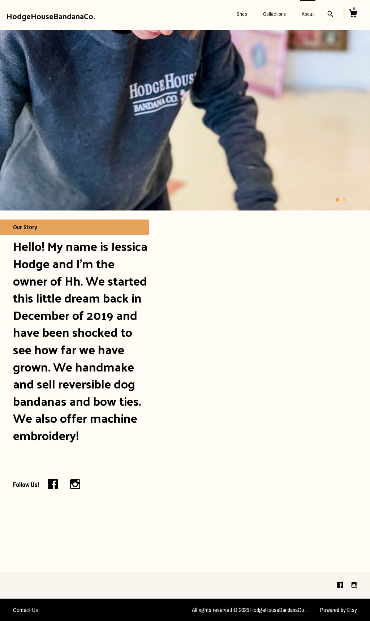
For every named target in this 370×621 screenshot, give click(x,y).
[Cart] (353, 14)
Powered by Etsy (338, 610)
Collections (274, 14)
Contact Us (25, 610)
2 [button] (345, 199)
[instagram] (354, 585)
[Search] (330, 15)
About (308, 14)
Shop (242, 14)
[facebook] (340, 585)
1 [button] (337, 199)
